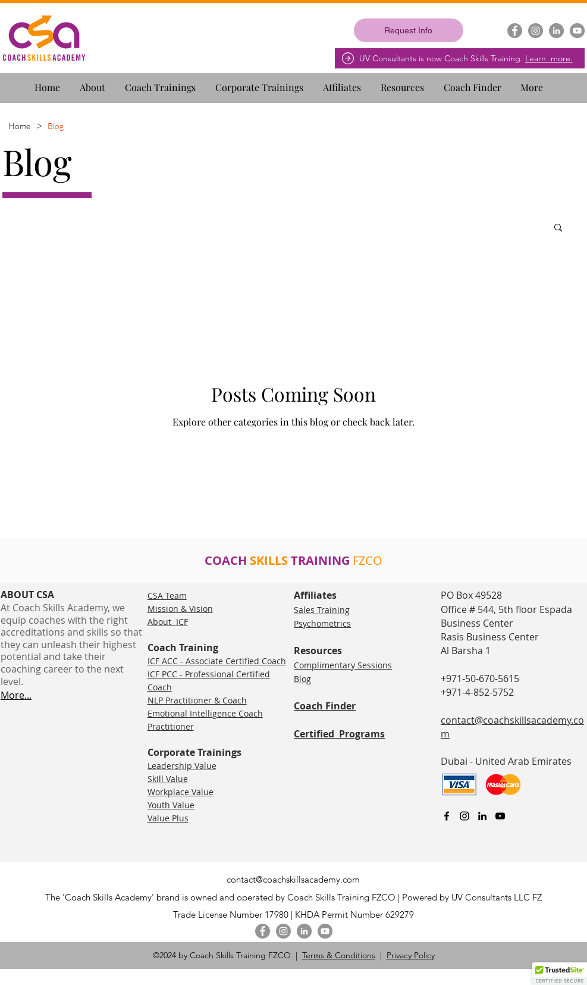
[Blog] (56, 125)
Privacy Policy (411, 955)
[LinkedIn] (556, 30)
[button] (97, 82)
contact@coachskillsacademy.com (293, 879)
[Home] (19, 125)
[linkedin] (482, 816)
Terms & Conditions (338, 955)
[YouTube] (577, 30)
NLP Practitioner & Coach (197, 700)
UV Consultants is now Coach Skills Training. (466, 58)
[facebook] (447, 816)
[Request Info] (408, 30)
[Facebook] (514, 30)
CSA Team (167, 595)
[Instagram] (535, 30)
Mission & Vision (180, 608)
